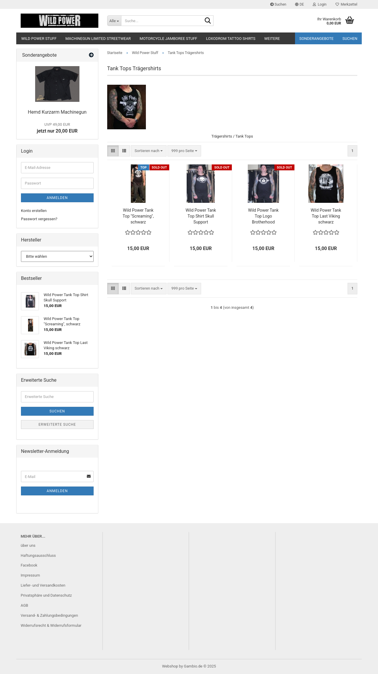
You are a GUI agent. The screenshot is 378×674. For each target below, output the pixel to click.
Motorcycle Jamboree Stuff (168, 38)
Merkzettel (346, 4)
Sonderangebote (316, 38)
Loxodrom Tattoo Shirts (230, 38)
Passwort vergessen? (39, 219)
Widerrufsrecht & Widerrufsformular (51, 625)
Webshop (170, 666)
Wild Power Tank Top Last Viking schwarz (326, 216)
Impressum (30, 575)
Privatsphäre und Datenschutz (46, 595)
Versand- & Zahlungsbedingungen (49, 615)
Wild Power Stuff (38, 38)
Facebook (29, 565)
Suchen (278, 4)
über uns (28, 545)
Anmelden (57, 198)
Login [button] (320, 4)
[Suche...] (114, 20)
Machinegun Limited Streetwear (98, 38)
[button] (299, 4)
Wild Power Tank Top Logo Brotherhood (263, 216)
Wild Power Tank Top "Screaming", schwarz (138, 216)
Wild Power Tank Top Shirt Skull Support (200, 216)
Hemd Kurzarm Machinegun (57, 112)
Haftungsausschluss (38, 555)
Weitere (272, 38)
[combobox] (149, 151)
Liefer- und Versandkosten (43, 585)
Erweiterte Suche (57, 424)
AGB (24, 605)
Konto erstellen (34, 210)
